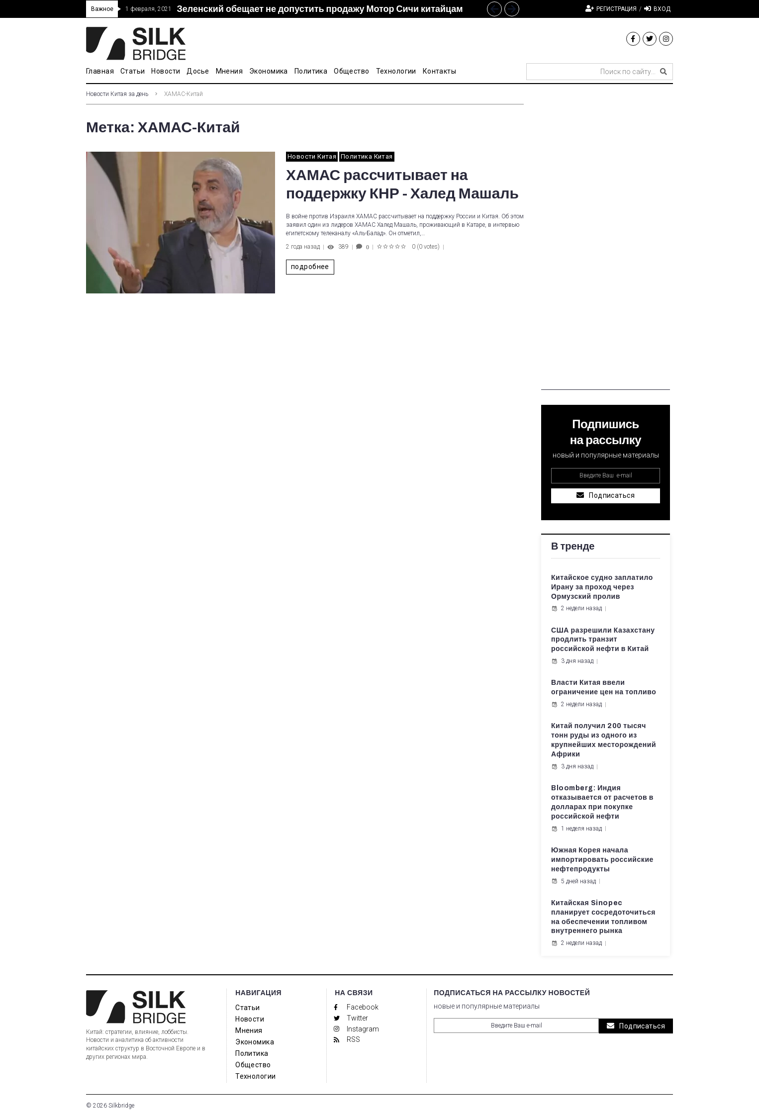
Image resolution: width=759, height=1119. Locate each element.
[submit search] (663, 71)
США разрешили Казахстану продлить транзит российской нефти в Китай (603, 640)
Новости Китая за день (117, 94)
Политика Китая (366, 156)
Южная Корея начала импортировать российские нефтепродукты (602, 859)
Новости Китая (311, 156)
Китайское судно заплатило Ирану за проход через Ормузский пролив (602, 587)
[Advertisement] (605, 241)
